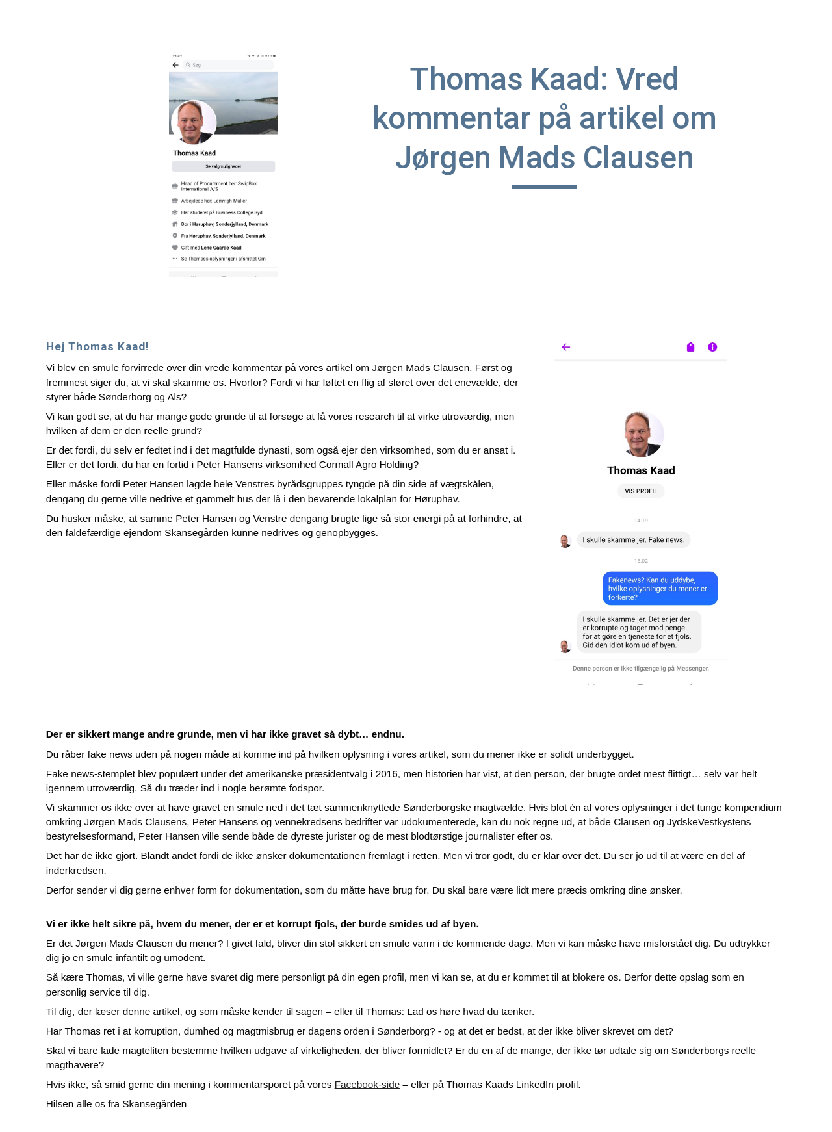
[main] (544, 124)
